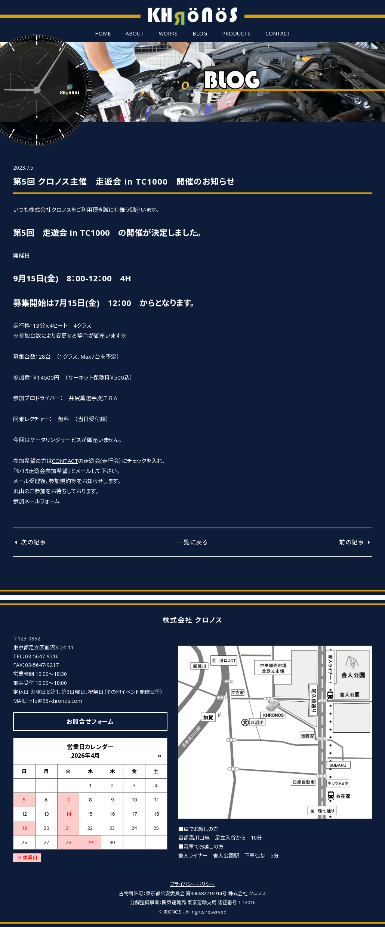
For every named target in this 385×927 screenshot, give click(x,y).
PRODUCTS (236, 33)
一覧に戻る (192, 542)
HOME (103, 33)
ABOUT (135, 33)
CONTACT (277, 33)
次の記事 (29, 542)
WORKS (168, 33)
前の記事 (355, 542)
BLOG (199, 33)
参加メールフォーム (36, 501)
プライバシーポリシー (192, 883)
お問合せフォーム (90, 721)
